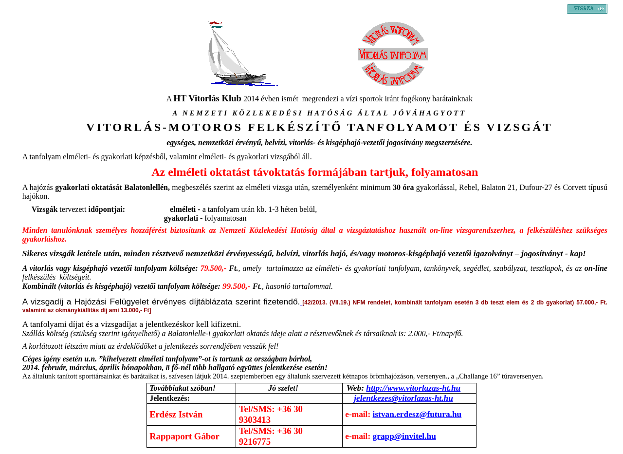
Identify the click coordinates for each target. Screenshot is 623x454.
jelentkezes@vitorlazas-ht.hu (403, 398)
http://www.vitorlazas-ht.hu (413, 388)
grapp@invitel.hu (404, 436)
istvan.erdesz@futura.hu (417, 414)
